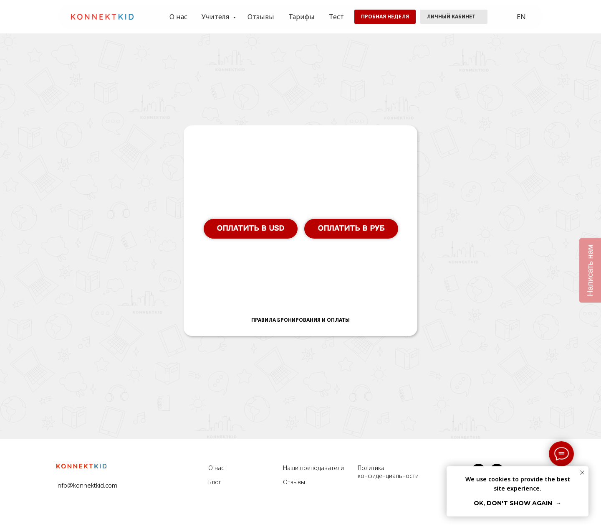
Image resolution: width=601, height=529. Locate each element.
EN (521, 16)
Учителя (216, 16)
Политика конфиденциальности (388, 472)
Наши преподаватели (313, 468)
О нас (178, 16)
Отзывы (260, 16)
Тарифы (301, 16)
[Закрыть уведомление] (582, 472)
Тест (336, 16)
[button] (385, 17)
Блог (214, 482)
